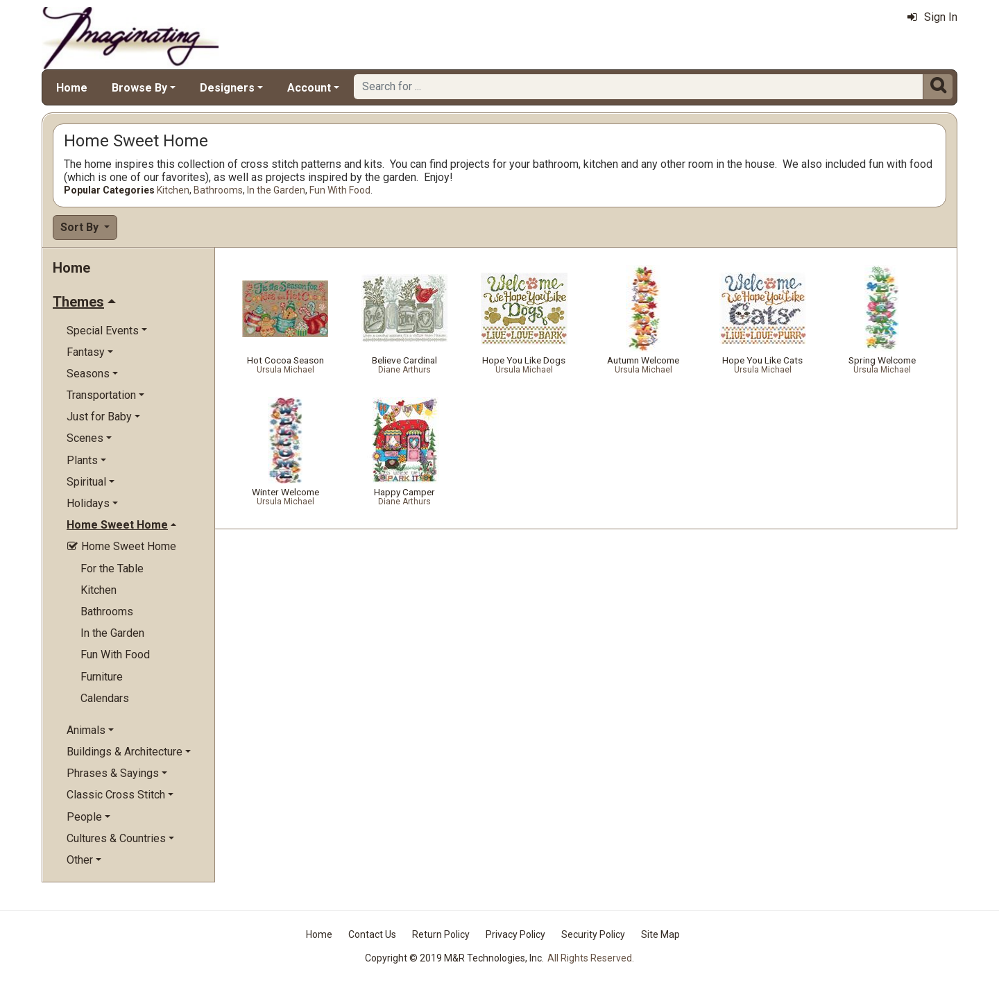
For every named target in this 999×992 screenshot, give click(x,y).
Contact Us (372, 934)
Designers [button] (227, 87)
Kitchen (173, 190)
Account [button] (309, 87)
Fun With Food (339, 190)
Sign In (932, 17)
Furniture (101, 676)
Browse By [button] (139, 87)
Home (71, 87)
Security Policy (593, 934)
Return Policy (441, 934)
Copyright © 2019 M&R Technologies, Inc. (454, 958)
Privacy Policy (515, 934)
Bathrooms (218, 190)
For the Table (112, 568)
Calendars (104, 698)
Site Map (660, 934)
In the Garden (276, 190)
